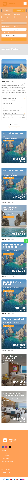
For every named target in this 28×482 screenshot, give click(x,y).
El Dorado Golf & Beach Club (11, 110)
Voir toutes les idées (14, 128)
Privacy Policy (4, 467)
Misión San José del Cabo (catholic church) (12, 108)
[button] (0, 10)
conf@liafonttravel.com (8, 461)
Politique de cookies (5, 469)
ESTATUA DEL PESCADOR (10, 106)
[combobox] (19, 17)
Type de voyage (5, 14)
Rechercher (14, 40)
